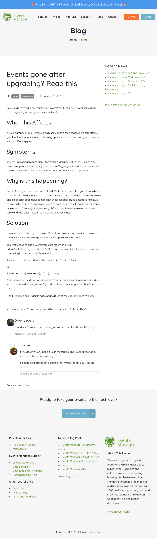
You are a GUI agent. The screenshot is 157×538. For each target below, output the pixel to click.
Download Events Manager (28, 470)
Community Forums (23, 462)
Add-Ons (71, 17)
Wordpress (28, 96)
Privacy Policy (20, 492)
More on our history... (119, 511)
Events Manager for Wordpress (122, 104)
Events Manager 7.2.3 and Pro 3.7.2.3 (128, 72)
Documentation (21, 466)
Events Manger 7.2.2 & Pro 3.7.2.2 (126, 77)
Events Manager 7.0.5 (120, 93)
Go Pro (131, 17)
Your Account (20, 448)
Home (73, 39)
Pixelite (84, 532)
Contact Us (19, 488)
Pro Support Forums (24, 444)
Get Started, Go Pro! (80, 413)
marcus (25, 345)
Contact (112, 17)
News (15, 96)
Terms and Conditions (25, 496)
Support (86, 17)
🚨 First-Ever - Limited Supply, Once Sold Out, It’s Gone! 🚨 (78, 4)
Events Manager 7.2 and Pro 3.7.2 (126, 81)
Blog (100, 17)
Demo (148, 17)
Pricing (56, 17)
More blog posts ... (68, 476)
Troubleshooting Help (25, 474)
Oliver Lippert (24, 320)
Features (42, 17)
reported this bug (24, 233)
